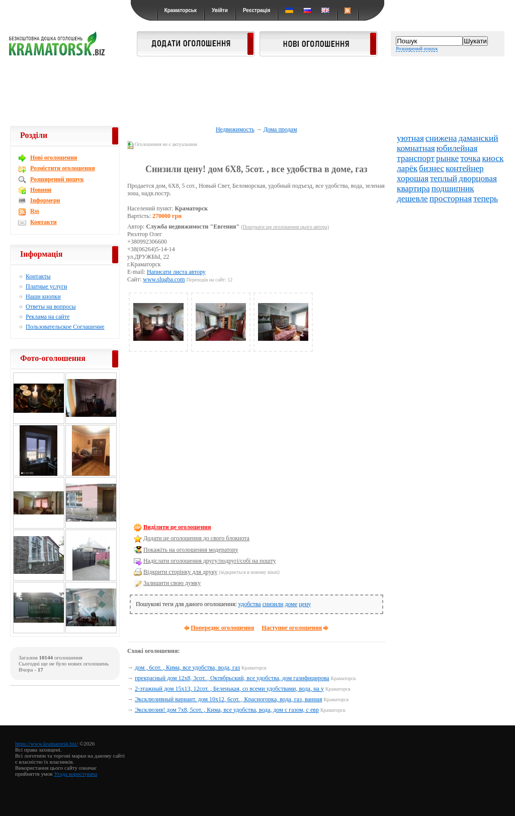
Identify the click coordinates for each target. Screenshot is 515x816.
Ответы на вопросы (51, 306)
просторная (451, 198)
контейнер (465, 168)
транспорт (416, 158)
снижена (441, 138)
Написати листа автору (176, 271)
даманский (478, 138)
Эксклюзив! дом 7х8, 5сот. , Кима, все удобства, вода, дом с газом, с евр (227, 709)
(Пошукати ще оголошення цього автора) (285, 227)
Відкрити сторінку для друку (180, 571)
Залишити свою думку (172, 582)
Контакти (43, 222)
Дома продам (280, 129)
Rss (34, 210)
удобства (249, 604)
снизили (273, 604)
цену (305, 604)
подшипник (453, 188)
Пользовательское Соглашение (65, 326)
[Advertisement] (257, 91)
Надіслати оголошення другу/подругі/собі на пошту (209, 560)
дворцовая (478, 178)
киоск (492, 158)
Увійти (220, 10)
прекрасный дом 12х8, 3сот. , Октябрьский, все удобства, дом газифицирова (232, 678)
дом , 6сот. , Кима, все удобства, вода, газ (187, 667)
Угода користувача (75, 774)
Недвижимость (235, 129)
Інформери (45, 200)
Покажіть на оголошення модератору (190, 549)
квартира (413, 188)
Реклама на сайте (47, 316)
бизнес (431, 168)
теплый (443, 178)
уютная (410, 138)
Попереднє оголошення (222, 627)
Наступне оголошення (292, 627)
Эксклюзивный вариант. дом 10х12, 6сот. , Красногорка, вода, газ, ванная (228, 699)
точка (470, 158)
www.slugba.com (164, 279)
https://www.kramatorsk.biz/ (46, 743)
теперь (485, 198)
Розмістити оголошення (62, 168)
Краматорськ (180, 10)
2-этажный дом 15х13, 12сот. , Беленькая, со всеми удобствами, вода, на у (229, 688)
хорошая (412, 178)
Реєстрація (256, 10)
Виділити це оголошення (177, 527)
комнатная (416, 148)
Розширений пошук (417, 48)
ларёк (407, 168)
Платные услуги (46, 286)
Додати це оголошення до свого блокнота (196, 538)
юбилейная (457, 148)
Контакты (38, 276)
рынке (447, 158)
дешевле (412, 198)
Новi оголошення (53, 157)
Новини (40, 189)
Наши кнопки (43, 296)
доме (291, 604)
